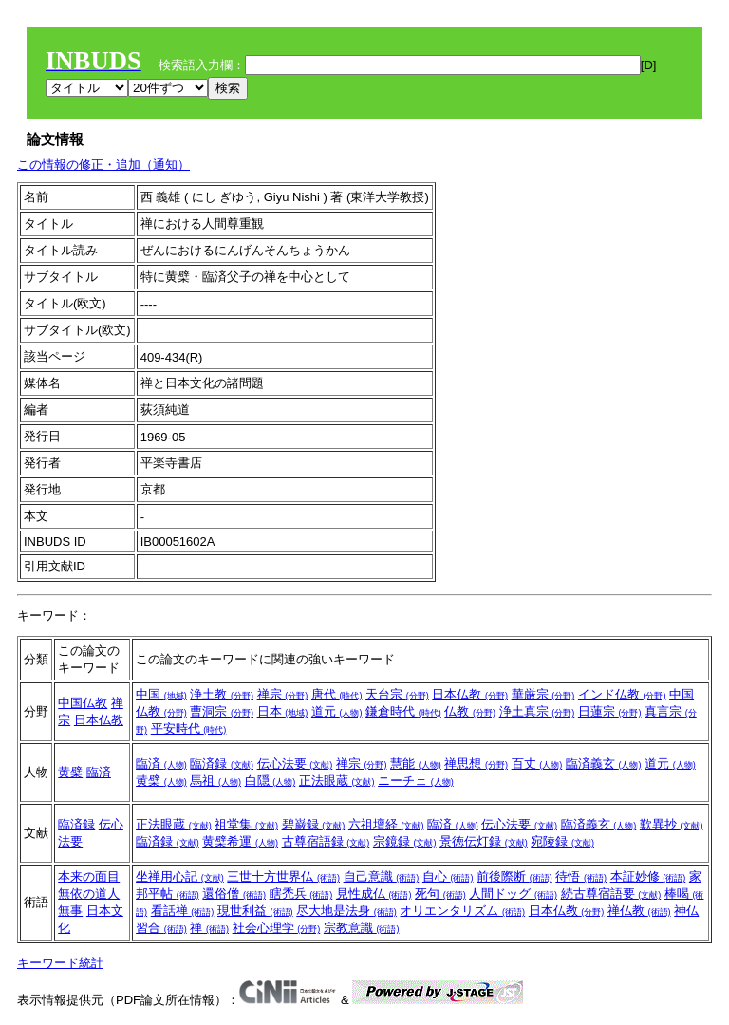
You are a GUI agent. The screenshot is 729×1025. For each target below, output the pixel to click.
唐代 (337, 694)
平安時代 (189, 728)
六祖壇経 (386, 824)
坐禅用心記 (180, 876)
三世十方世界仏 (283, 876)
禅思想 (476, 763)
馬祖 (215, 780)
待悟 (581, 876)
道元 (337, 711)
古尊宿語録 (326, 841)
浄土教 (221, 694)
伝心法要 (295, 763)
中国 (161, 694)
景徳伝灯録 (483, 841)
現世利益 (255, 911)
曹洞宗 (221, 711)
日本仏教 (98, 720)
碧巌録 (314, 824)
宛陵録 (562, 841)
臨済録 (221, 763)
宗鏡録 (405, 841)
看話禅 (183, 911)
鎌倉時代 (403, 711)
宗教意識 (362, 928)
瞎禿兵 (301, 893)
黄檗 (70, 772)
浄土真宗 (537, 711)
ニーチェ (416, 780)
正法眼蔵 (337, 780)
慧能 (415, 763)
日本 (282, 711)
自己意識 (382, 876)
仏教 (469, 711)
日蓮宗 (610, 711)
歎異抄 (671, 824)
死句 (440, 893)
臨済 (98, 772)
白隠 (270, 780)
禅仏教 (639, 911)
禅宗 (282, 694)
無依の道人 (89, 893)
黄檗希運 (240, 841)
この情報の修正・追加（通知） (103, 165)
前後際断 (514, 876)
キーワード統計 (60, 963)
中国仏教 (82, 703)
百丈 (537, 763)
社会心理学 (277, 928)
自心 (448, 876)
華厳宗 (543, 694)
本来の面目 (89, 876)
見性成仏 (374, 893)
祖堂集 (246, 824)
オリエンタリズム (462, 911)
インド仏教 (622, 694)
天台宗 (397, 694)
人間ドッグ (513, 893)
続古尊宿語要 (611, 893)
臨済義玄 (604, 763)
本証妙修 (648, 876)
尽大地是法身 (346, 911)
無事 (70, 911)
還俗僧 (234, 893)
